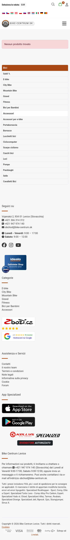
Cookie (5, 381)
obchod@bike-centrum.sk (18, 227)
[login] (66, 4)
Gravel (5, 299)
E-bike (5, 288)
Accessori (7, 309)
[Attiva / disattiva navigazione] (52, 24)
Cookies (6, 527)
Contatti (6, 364)
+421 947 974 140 (14, 223)
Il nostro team (9, 367)
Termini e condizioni (12, 371)
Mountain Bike (9, 295)
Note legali (7, 374)
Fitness (6, 302)
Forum (5, 385)
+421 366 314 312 (14, 220)
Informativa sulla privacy (15, 378)
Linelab (34, 534)
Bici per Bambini (10, 306)
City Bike (6, 292)
